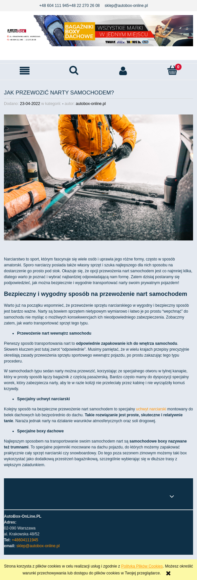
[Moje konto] (123, 71)
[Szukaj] (74, 70)
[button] (24, 71)
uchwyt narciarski (151, 409)
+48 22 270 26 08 (84, 5)
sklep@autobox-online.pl (126, 5)
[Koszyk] (172, 70)
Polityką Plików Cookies (142, 566)
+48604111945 (25, 540)
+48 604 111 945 (54, 5)
